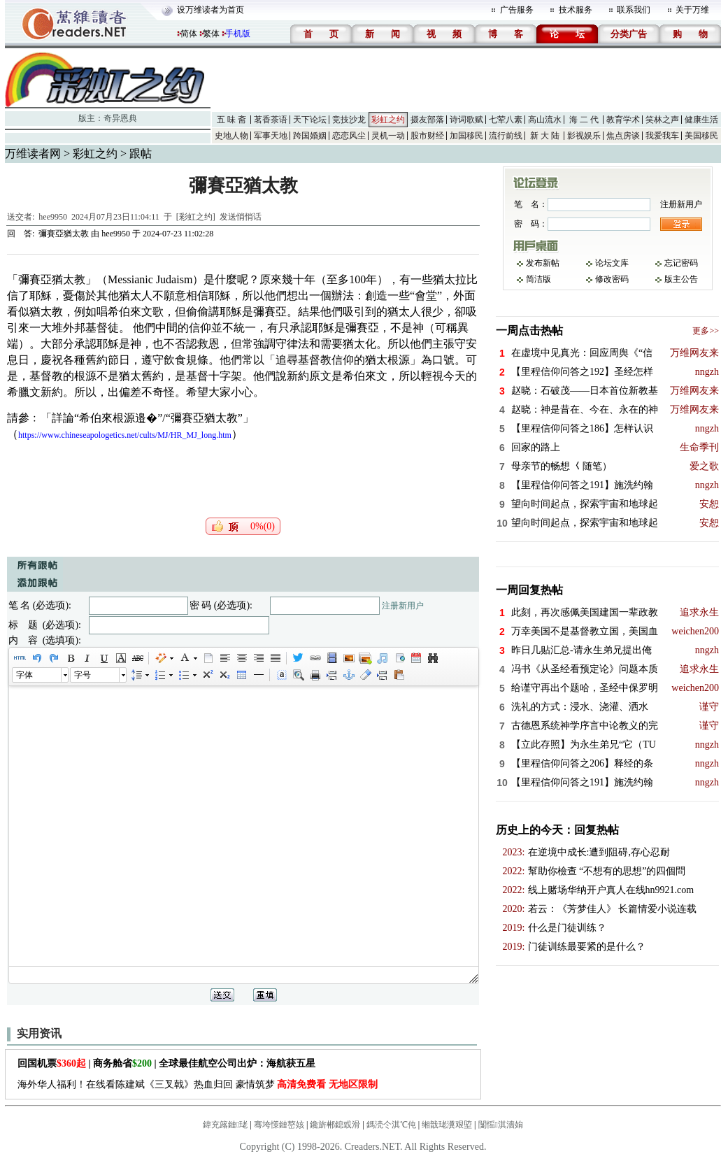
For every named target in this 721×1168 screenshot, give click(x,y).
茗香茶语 (270, 119)
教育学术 (623, 119)
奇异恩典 (120, 118)
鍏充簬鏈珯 (225, 1125)
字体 (24, 675)
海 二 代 (584, 119)
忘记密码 (681, 263)
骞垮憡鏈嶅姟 (279, 1125)
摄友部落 (427, 119)
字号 (82, 675)
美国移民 (701, 136)
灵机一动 (388, 136)
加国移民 (466, 136)
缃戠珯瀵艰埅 (447, 1125)
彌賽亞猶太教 (63, 233)
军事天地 (270, 136)
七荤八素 (505, 119)
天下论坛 (310, 119)
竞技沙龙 (349, 119)
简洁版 (538, 279)
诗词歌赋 (466, 119)
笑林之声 (662, 119)
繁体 (211, 33)
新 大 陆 (544, 136)
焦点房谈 (623, 136)
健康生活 (701, 119)
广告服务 (517, 10)
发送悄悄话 (241, 217)
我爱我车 (662, 136)
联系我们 (633, 10)
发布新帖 (542, 263)
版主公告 (681, 279)
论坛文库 (612, 263)
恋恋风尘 (349, 136)
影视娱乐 (584, 136)
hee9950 (52, 217)
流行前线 (505, 136)
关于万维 (692, 10)
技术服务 (575, 10)
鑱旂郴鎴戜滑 (335, 1125)
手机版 (237, 33)
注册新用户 (403, 606)
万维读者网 (33, 153)
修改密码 (612, 279)
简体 (188, 33)
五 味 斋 (231, 119)
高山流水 (545, 119)
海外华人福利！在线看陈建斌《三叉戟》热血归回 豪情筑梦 (197, 1084)
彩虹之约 (388, 119)
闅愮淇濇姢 (500, 1125)
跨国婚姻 (310, 136)
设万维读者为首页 (210, 10)
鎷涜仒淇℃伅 (391, 1125)
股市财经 (427, 136)
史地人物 (231, 136)
